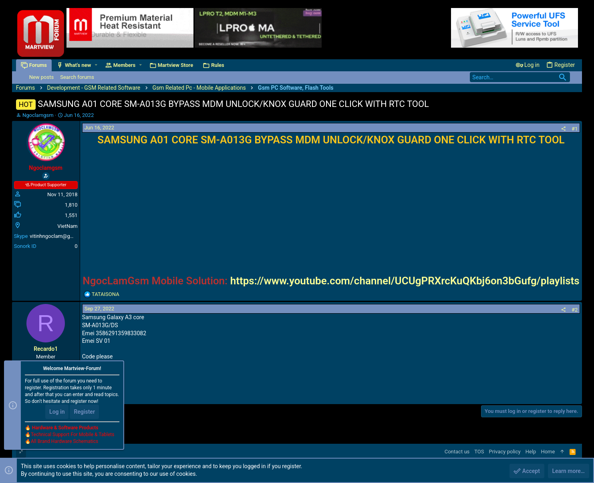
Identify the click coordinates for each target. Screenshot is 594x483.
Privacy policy (505, 452)
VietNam (67, 226)
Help (531, 452)
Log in (56, 412)
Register (84, 412)
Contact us (457, 452)
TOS (479, 452)
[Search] (520, 77)
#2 (575, 310)
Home (548, 452)
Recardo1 (46, 349)
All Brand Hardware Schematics (64, 441)
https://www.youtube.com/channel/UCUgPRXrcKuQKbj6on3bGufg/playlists (405, 281)
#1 (575, 129)
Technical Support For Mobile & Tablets (72, 434)
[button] (96, 65)
